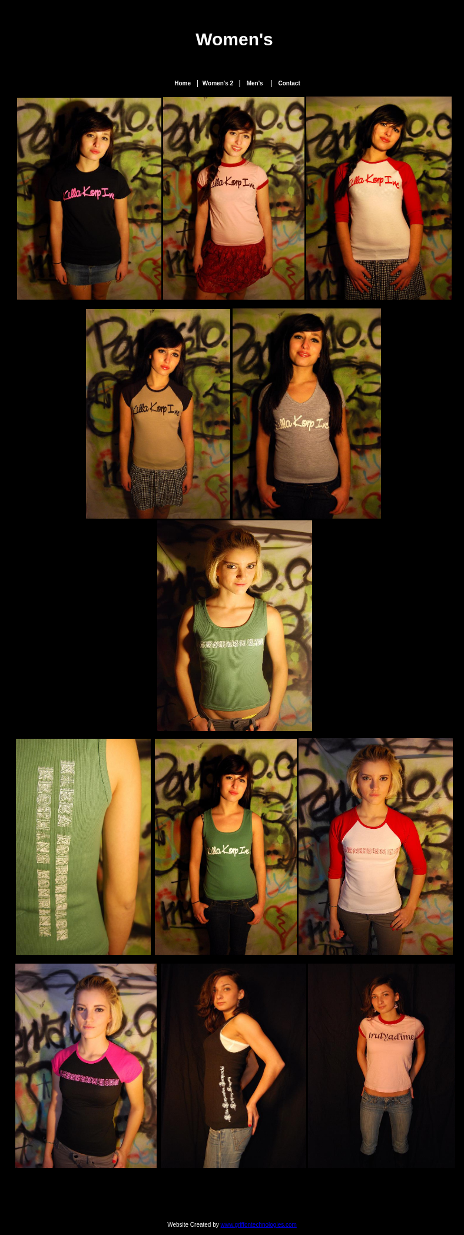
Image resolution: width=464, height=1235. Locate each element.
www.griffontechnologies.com (259, 1224)
